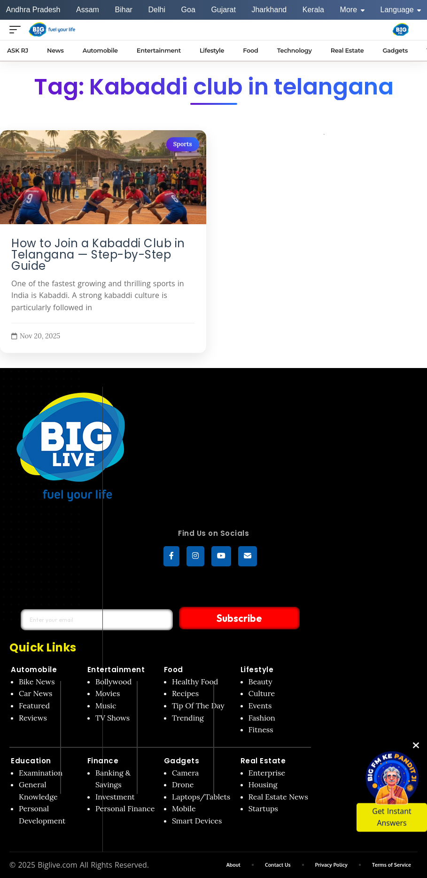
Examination (40, 772)
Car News (35, 693)
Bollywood (113, 682)
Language (400, 10)
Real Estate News (278, 797)
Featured (34, 706)
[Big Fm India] (400, 29)
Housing (263, 785)
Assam (87, 10)
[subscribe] (247, 556)
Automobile (34, 670)
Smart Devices (197, 821)
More (352, 10)
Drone (183, 785)
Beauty (260, 682)
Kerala (313, 10)
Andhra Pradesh (33, 10)
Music (105, 706)
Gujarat (223, 10)
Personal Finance (125, 809)
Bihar (123, 10)
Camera (185, 772)
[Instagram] (195, 556)
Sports (182, 144)
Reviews (33, 717)
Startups (263, 809)
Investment (115, 797)
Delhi (156, 10)
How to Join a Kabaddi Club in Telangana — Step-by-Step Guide (98, 255)
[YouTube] (221, 556)
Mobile (184, 809)
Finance (103, 761)
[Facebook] (171, 556)
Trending (188, 717)
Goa (188, 10)
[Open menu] (17, 29)
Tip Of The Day (198, 706)
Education (31, 761)
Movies (107, 693)
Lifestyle (257, 670)
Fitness (260, 730)
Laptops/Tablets (201, 797)
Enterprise (266, 772)
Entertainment (116, 670)
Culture (261, 693)
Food (173, 670)
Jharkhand (269, 10)
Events (260, 706)
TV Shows (112, 717)
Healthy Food (195, 682)
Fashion (261, 717)
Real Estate (263, 761)
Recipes (185, 693)
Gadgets (182, 761)
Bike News (37, 682)
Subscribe (224, 618)
